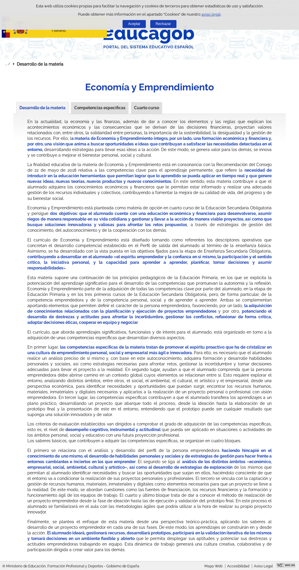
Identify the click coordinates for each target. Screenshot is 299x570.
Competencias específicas (99, 107)
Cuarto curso (146, 107)
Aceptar (134, 24)
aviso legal (211, 14)
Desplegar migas (7, 64)
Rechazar (163, 24)
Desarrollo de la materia (42, 107)
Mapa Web (213, 566)
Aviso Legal (263, 566)
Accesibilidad (238, 566)
